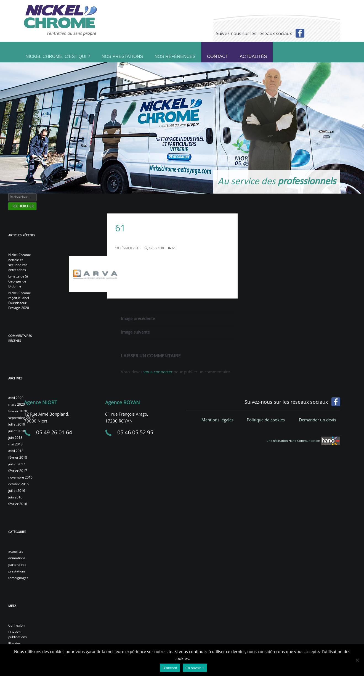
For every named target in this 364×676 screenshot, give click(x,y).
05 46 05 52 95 (135, 432)
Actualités (253, 56)
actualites (15, 551)
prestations (17, 571)
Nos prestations (122, 55)
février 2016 (17, 503)
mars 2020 (16, 404)
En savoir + (194, 668)
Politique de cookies (266, 419)
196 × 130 (156, 248)
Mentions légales (217, 419)
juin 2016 (15, 497)
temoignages (18, 577)
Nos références (175, 55)
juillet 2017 (16, 464)
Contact (217, 56)
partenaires (17, 564)
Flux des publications (17, 634)
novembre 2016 (20, 477)
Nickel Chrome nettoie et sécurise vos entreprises (19, 262)
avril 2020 (15, 397)
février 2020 (17, 411)
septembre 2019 (21, 417)
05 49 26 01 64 (54, 432)
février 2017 (17, 470)
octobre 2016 (18, 484)
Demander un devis (317, 419)
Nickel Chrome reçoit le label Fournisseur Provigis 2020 (19, 300)
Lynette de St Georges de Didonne (18, 281)
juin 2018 (15, 437)
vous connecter (158, 371)
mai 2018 (15, 444)
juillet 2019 (16, 424)
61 (174, 248)
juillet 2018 (16, 431)
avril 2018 (15, 450)
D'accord (170, 668)
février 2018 (17, 457)
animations (16, 558)
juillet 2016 (16, 490)
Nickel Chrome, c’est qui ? (58, 55)
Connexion (16, 625)
